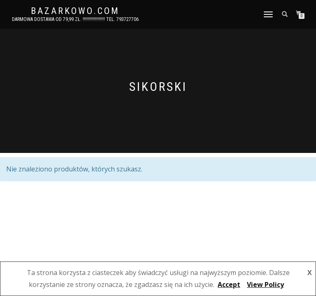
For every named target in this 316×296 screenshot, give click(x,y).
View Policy (265, 284)
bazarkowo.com (75, 11)
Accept (229, 284)
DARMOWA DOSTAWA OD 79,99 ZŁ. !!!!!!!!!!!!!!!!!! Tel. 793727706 (75, 19)
